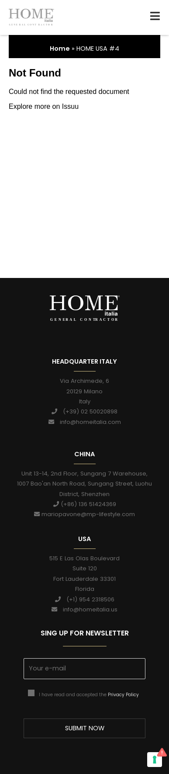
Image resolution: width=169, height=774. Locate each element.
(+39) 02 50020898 (84, 411)
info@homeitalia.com (84, 422)
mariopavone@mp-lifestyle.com (84, 514)
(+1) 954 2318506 (84, 599)
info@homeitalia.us (84, 609)
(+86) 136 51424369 (84, 504)
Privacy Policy (123, 694)
